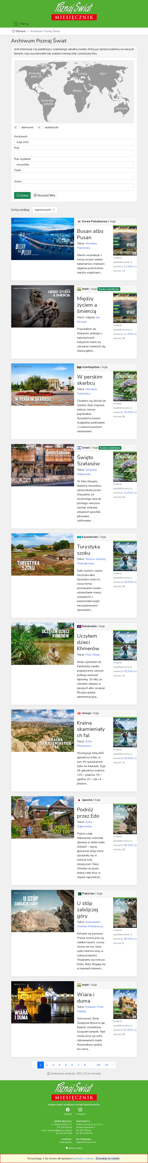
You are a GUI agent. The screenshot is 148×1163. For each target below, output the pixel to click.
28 (98, 1065)
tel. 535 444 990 (64, 1133)
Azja (112, 221)
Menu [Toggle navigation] (21, 24)
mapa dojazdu (65, 1142)
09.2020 (128, 582)
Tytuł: (17, 170)
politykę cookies (83, 1158)
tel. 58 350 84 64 (84, 1133)
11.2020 (128, 266)
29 (106, 1065)
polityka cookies (74, 1148)
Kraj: (17, 148)
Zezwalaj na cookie (107, 1158)
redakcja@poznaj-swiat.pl (60, 1130)
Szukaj (22, 195)
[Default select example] (44, 209)
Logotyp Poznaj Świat (86, 1142)
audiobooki (52, 127)
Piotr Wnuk (92, 655)
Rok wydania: (22, 159)
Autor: (18, 181)
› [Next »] (113, 1065)
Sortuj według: (20, 210)
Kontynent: (21, 136)
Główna (18, 31)
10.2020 (128, 412)
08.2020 (128, 845)
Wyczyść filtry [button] (44, 195)
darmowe (27, 127)
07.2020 (128, 1030)
